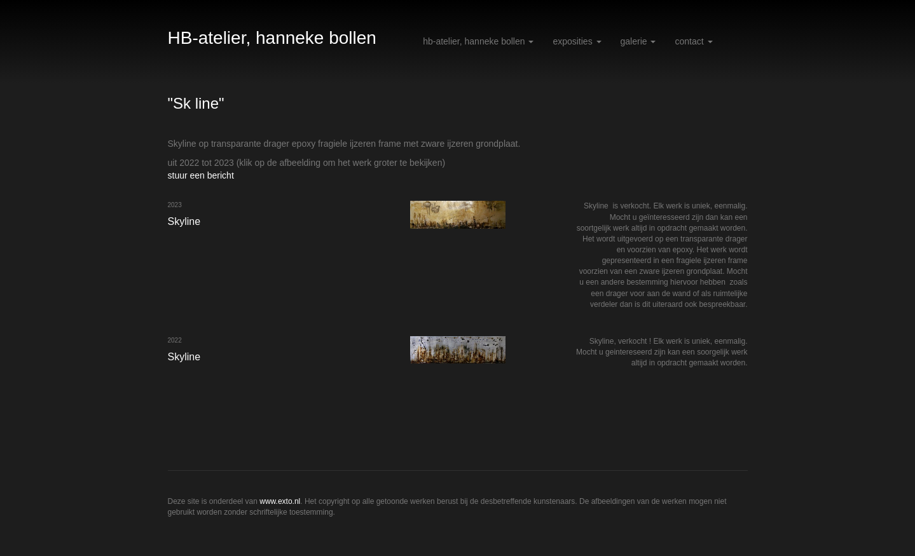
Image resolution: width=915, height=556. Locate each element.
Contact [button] (693, 41)
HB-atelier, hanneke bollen (272, 38)
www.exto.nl (279, 501)
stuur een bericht (201, 175)
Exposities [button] (577, 41)
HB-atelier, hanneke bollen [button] (478, 41)
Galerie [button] (638, 41)
